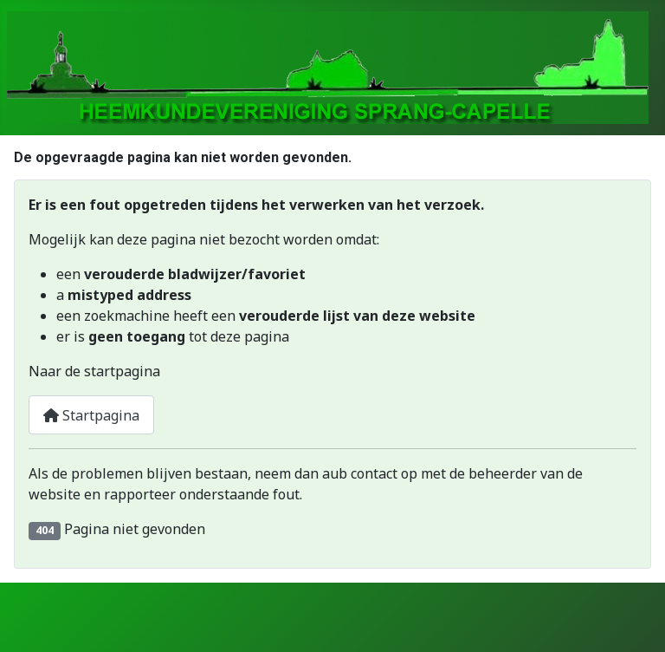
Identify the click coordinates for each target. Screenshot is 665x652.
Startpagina (91, 415)
